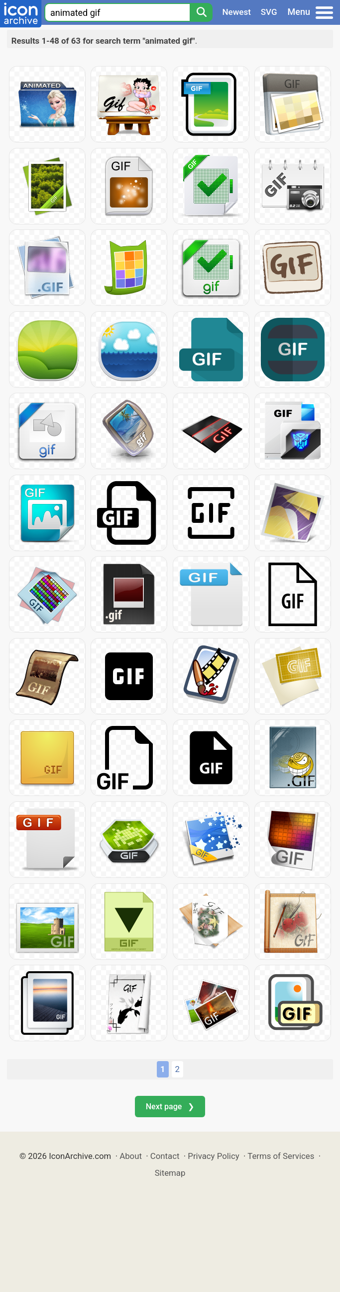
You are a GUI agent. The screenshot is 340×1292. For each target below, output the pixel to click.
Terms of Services (280, 1156)
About (130, 1156)
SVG (269, 12)
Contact (165, 1156)
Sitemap (170, 1173)
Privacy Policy (213, 1156)
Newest (237, 12)
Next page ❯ (170, 1106)
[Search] (201, 12)
